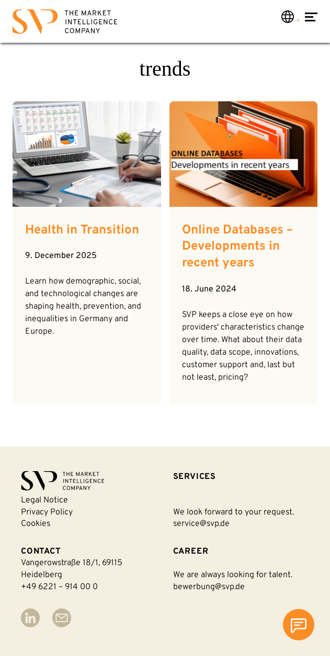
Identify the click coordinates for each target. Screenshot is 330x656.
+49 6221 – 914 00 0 (59, 587)
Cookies (35, 524)
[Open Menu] (311, 22)
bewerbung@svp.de (209, 587)
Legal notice (44, 500)
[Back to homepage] (65, 23)
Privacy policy (47, 512)
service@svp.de (201, 524)
